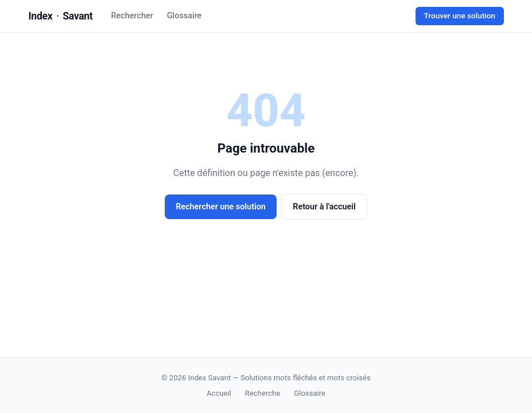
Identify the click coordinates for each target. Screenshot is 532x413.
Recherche (262, 393)
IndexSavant (61, 16)
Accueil (219, 393)
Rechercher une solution (221, 207)
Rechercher (132, 16)
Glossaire (184, 16)
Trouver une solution (459, 15)
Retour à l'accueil (324, 207)
